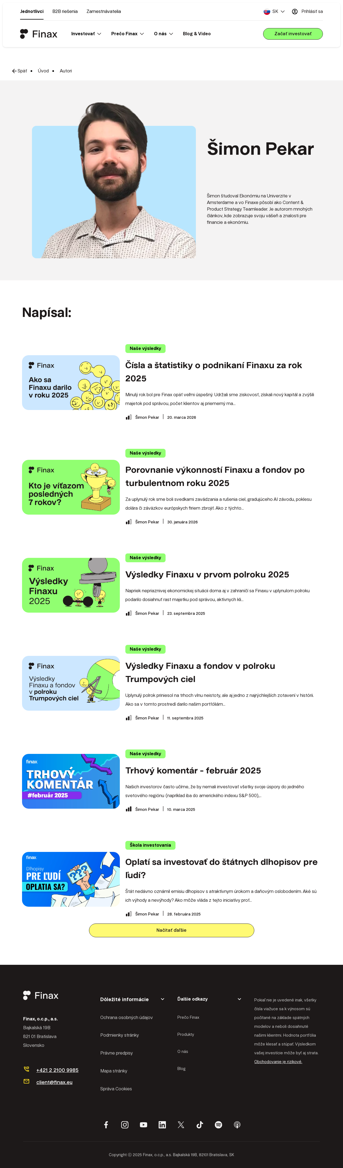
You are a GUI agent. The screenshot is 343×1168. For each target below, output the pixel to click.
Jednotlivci (32, 11)
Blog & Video (197, 33)
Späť (19, 71)
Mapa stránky (113, 1071)
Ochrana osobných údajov (126, 1017)
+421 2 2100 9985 (57, 1070)
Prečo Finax (188, 1017)
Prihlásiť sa (307, 11)
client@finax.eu (54, 1082)
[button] (274, 11)
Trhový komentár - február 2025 (193, 770)
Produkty (185, 1034)
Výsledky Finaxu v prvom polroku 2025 (207, 574)
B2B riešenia (65, 11)
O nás (182, 1051)
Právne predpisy (116, 1053)
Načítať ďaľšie (171, 930)
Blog (181, 1068)
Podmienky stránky (119, 1035)
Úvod (43, 71)
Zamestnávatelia (104, 11)
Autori (66, 71)
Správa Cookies (116, 1088)
